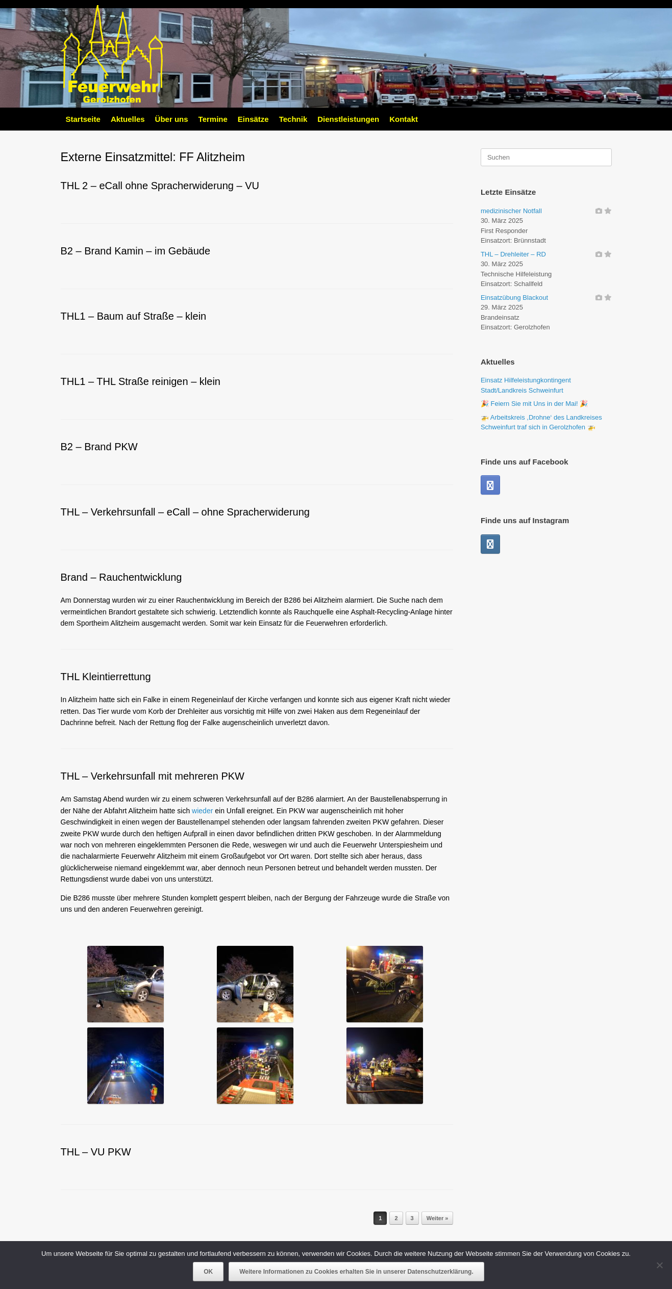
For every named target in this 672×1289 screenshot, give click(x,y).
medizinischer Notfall (511, 211)
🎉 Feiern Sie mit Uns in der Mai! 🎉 (534, 403)
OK (208, 1271)
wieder (202, 811)
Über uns (171, 119)
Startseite (83, 119)
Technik (293, 119)
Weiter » (438, 1218)
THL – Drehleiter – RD (513, 254)
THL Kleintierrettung (106, 676)
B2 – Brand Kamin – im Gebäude (136, 250)
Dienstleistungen (348, 119)
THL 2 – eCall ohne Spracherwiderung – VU (160, 185)
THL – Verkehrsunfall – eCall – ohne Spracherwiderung (185, 512)
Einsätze (253, 119)
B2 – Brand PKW (99, 446)
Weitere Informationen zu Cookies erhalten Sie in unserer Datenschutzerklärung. (356, 1271)
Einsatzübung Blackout (514, 297)
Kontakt (403, 119)
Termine (213, 119)
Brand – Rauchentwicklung (121, 577)
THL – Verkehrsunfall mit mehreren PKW (153, 776)
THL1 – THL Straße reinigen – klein (141, 381)
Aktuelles (128, 119)
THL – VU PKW (96, 1151)
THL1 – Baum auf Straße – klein (134, 316)
